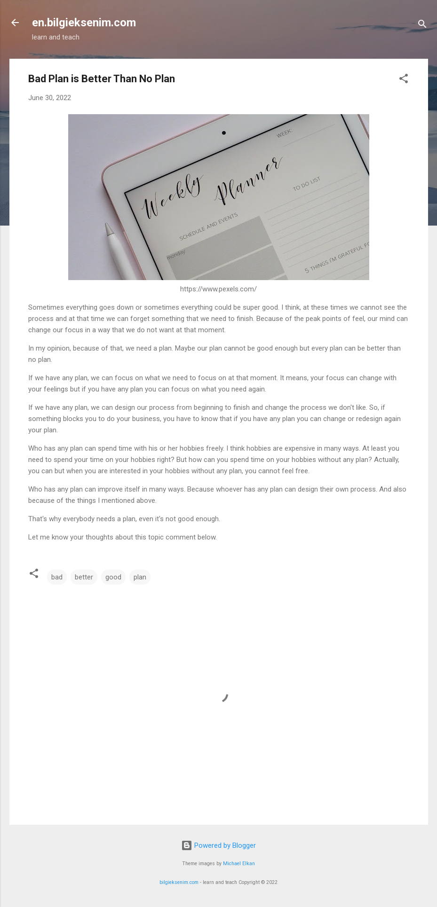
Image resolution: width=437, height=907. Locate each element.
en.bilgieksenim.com (84, 22)
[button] (403, 80)
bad (57, 577)
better (84, 577)
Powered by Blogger (218, 845)
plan (140, 577)
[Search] (422, 25)
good (113, 577)
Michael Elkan (239, 863)
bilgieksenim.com (179, 882)
